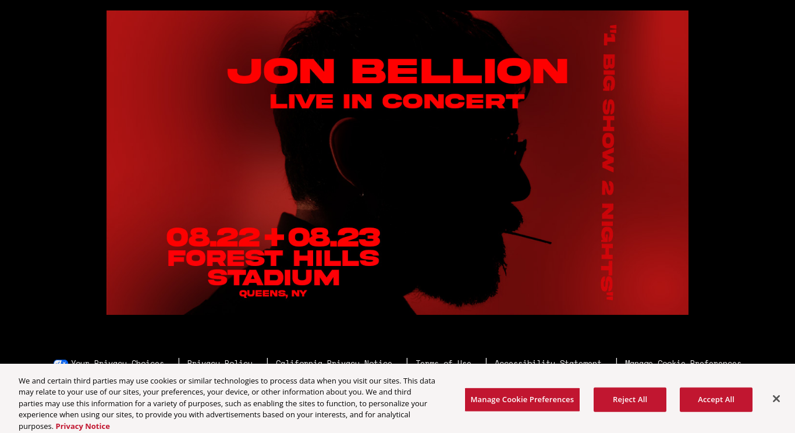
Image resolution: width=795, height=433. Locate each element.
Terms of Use (443, 363)
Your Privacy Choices (117, 363)
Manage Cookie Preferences (683, 363)
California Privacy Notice (334, 363)
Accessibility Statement (548, 363)
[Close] (776, 401)
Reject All (630, 401)
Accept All (716, 401)
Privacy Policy (220, 363)
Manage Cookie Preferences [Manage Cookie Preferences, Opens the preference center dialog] (522, 401)
